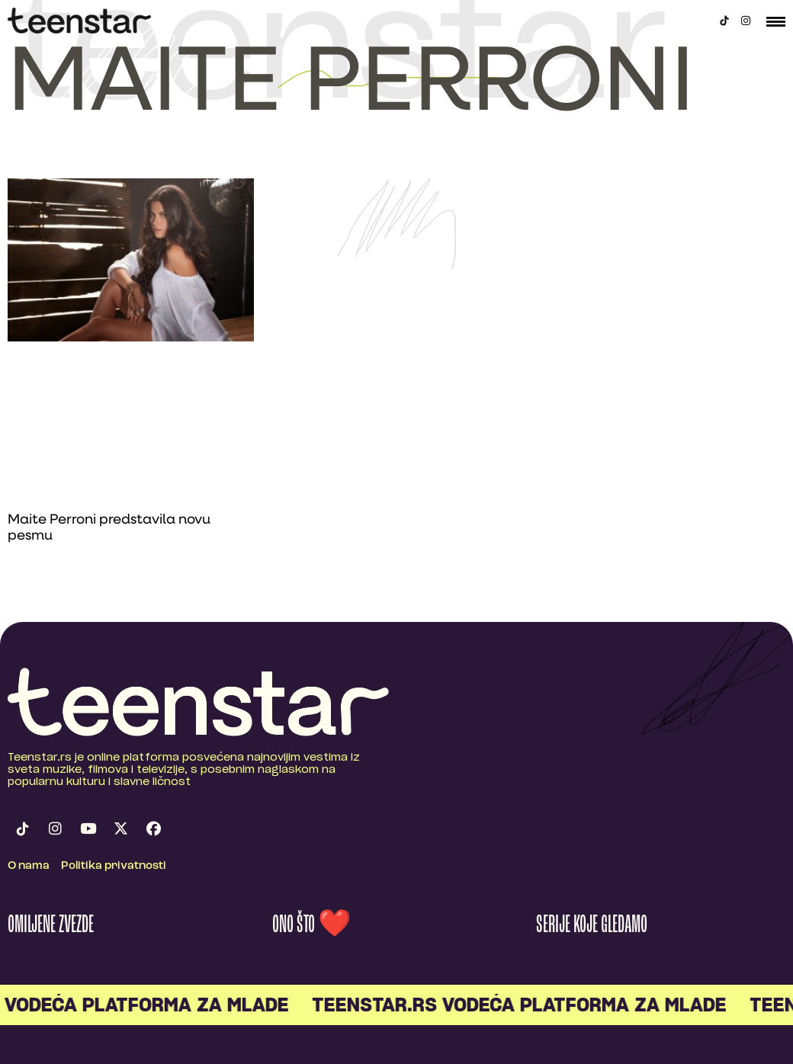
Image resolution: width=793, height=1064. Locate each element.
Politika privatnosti (113, 866)
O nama (29, 866)
